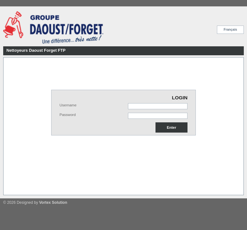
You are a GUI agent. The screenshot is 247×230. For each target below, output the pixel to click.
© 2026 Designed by (35, 202)
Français (230, 29)
